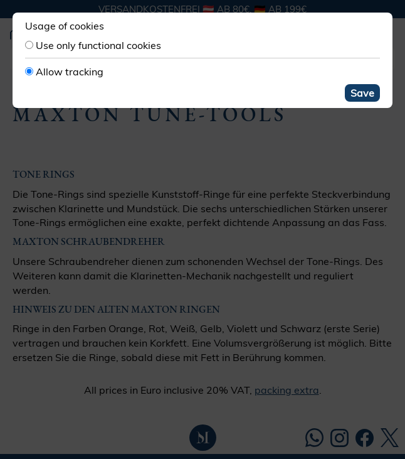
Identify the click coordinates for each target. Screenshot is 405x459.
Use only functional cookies (98, 45)
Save (362, 93)
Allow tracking (69, 71)
